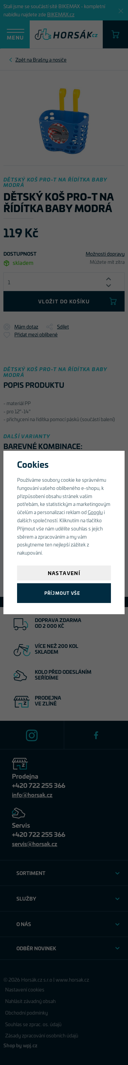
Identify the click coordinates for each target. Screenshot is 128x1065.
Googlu (95, 511)
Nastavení (64, 572)
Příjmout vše (62, 593)
